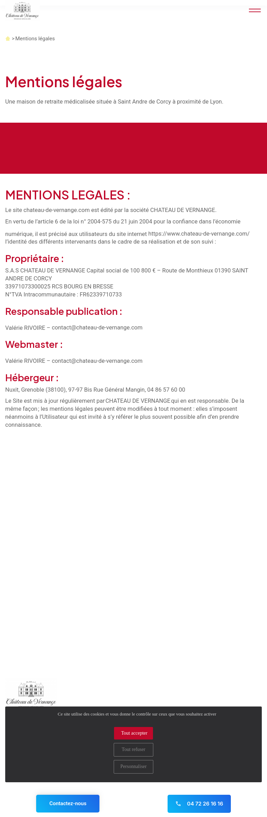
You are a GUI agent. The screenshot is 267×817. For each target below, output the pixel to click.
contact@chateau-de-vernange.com (97, 327)
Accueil (7, 38)
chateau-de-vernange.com (57, 210)
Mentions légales (35, 38)
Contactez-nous (68, 803)
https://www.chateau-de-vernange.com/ (199, 233)
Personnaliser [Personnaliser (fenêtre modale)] (133, 766)
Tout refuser (133, 749)
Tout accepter (134, 733)
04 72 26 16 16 (199, 803)
